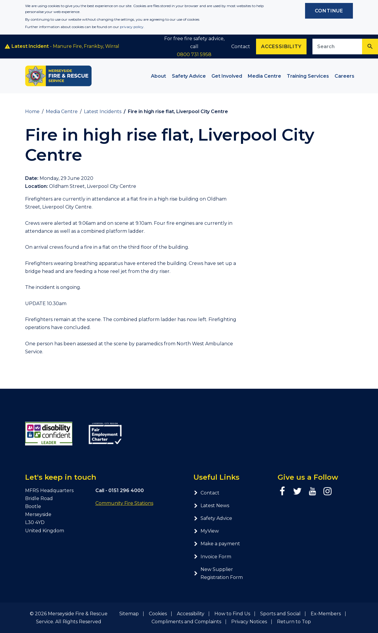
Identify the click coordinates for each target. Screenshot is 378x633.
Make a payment (216, 543)
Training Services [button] (308, 76)
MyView (206, 531)
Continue (329, 11)
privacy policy (132, 27)
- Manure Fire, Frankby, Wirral (61, 46)
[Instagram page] (327, 491)
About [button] (158, 76)
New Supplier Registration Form (218, 573)
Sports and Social (280, 613)
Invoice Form (212, 556)
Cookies (158, 613)
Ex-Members (326, 613)
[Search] (370, 46)
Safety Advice (212, 518)
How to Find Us (232, 613)
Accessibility (190, 613)
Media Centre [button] (264, 76)
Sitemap (129, 613)
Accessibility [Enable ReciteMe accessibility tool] (281, 46)
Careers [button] (344, 76)
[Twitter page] (297, 491)
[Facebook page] (282, 491)
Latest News (211, 505)
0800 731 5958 (194, 54)
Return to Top (294, 621)
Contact (240, 46)
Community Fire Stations (124, 503)
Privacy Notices (249, 621)
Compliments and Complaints (186, 621)
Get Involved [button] (226, 76)
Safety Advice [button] (189, 76)
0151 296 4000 (126, 490)
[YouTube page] (312, 491)
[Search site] (337, 46)
